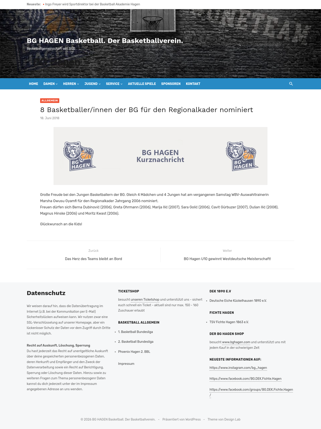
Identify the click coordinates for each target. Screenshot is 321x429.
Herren (69, 84)
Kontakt (193, 84)
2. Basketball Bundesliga (135, 342)
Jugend (91, 84)
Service (112, 84)
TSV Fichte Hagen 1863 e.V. (229, 322)
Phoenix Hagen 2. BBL (134, 352)
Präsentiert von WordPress (182, 419)
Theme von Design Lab (224, 419)
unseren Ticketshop (145, 300)
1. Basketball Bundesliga (135, 332)
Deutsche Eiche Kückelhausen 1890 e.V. (238, 301)
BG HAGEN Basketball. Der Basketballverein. (105, 40)
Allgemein (49, 100)
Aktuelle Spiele (142, 84)
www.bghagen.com (236, 342)
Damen (49, 84)
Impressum (126, 364)
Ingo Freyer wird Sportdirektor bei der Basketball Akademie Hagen (92, 4)
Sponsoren (171, 84)
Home (33, 84)
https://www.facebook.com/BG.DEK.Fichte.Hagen (246, 379)
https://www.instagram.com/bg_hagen (238, 368)
